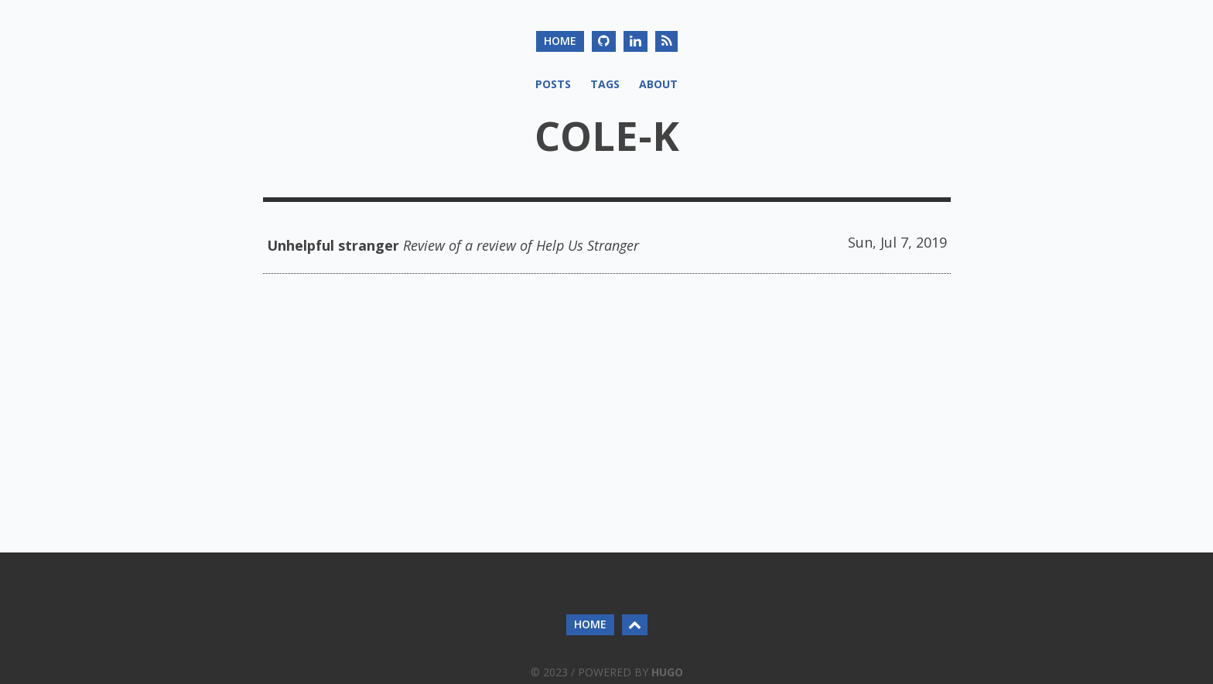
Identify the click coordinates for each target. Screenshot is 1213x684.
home (560, 40)
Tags (605, 84)
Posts (553, 84)
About (658, 84)
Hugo (667, 672)
